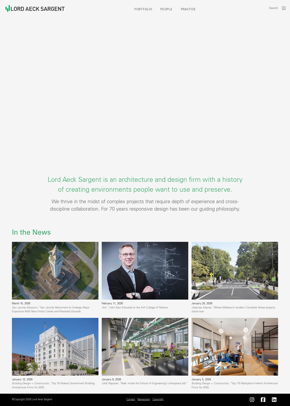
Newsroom (143, 399)
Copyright (158, 399)
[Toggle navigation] (284, 8)
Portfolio (143, 9)
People (166, 9)
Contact (130, 399)
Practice (188, 9)
